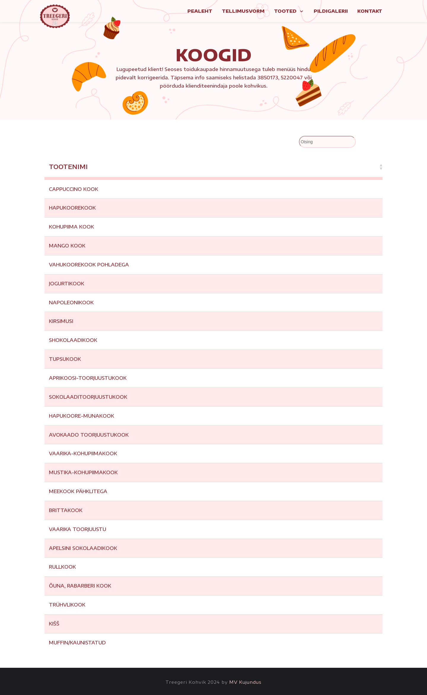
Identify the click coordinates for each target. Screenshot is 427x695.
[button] (381, 166)
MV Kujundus (245, 682)
